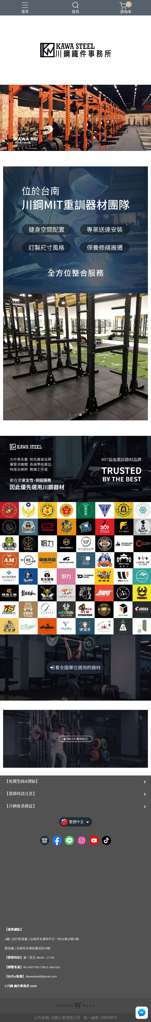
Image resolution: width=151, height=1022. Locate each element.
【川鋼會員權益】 (21, 806)
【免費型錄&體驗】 (22, 781)
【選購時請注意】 (21, 793)
